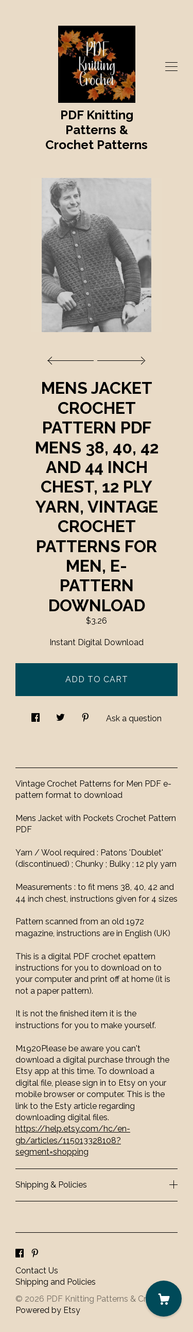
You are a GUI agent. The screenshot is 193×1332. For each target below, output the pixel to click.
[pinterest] (35, 1253)
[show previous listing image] (73, 358)
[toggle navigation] (171, 67)
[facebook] (19, 1253)
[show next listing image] (120, 358)
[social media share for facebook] (35, 714)
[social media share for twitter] (60, 714)
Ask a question (134, 718)
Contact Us (36, 1270)
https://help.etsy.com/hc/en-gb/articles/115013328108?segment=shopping (72, 1140)
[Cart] (164, 1299)
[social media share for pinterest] (85, 714)
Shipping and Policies (55, 1282)
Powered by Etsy (47, 1310)
